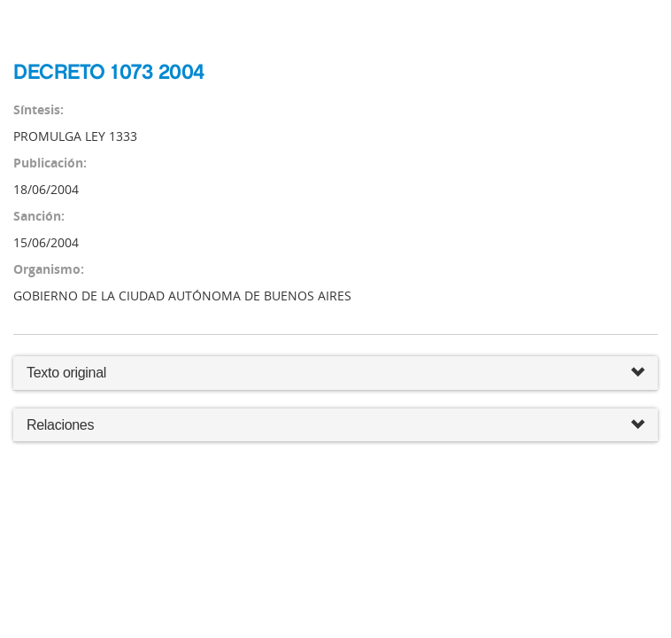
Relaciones (335, 425)
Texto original (66, 372)
